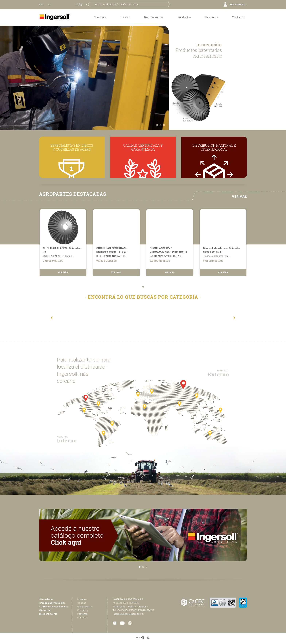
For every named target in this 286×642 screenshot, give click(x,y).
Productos (184, 17)
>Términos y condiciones (53, 606)
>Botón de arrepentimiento (48, 612)
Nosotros (82, 599)
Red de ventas (85, 606)
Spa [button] (41, 4)
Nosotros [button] (100, 17)
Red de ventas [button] (153, 17)
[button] (51, 318)
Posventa (211, 17)
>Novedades (46, 599)
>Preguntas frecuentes (52, 603)
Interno (67, 439)
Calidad (125, 17)
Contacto (238, 17)
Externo (218, 373)
